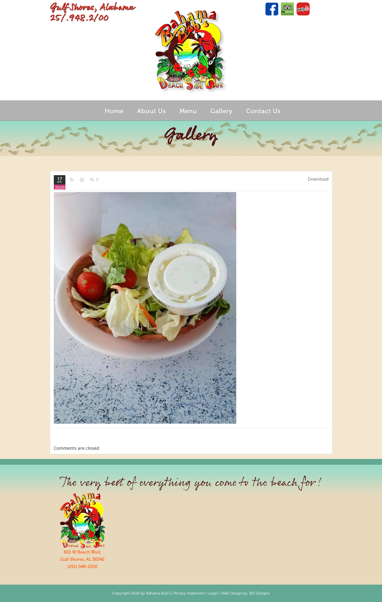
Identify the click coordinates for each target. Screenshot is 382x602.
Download (318, 179)
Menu (188, 111)
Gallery (221, 111)
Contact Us (263, 111)
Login (213, 593)
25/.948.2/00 (79, 18)
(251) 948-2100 (82, 566)
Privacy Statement (189, 593)
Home (114, 111)
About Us (151, 111)
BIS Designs (260, 593)
